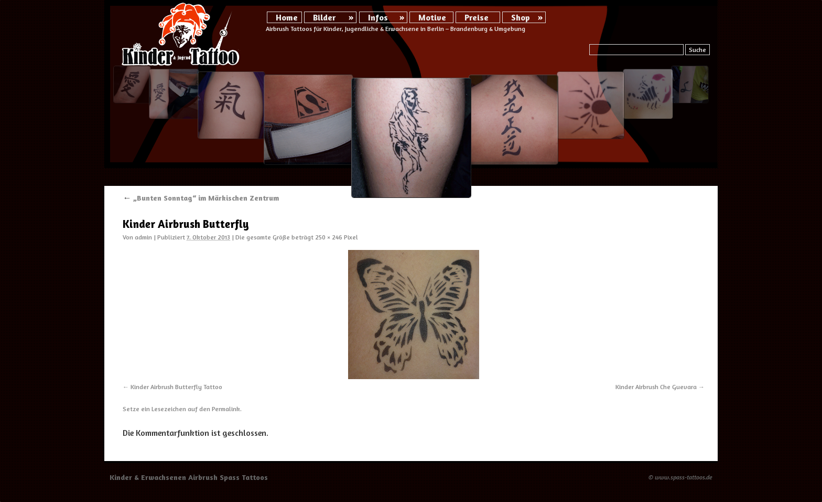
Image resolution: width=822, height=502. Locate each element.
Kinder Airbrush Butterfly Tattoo (176, 387)
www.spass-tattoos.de (683, 477)
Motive (432, 17)
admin (143, 237)
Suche (697, 50)
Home (287, 17)
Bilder (324, 17)
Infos (378, 17)
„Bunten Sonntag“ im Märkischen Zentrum (201, 197)
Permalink (226, 409)
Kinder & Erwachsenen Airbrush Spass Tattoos (189, 477)
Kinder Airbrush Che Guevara (656, 387)
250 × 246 (328, 237)
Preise (476, 17)
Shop (520, 17)
